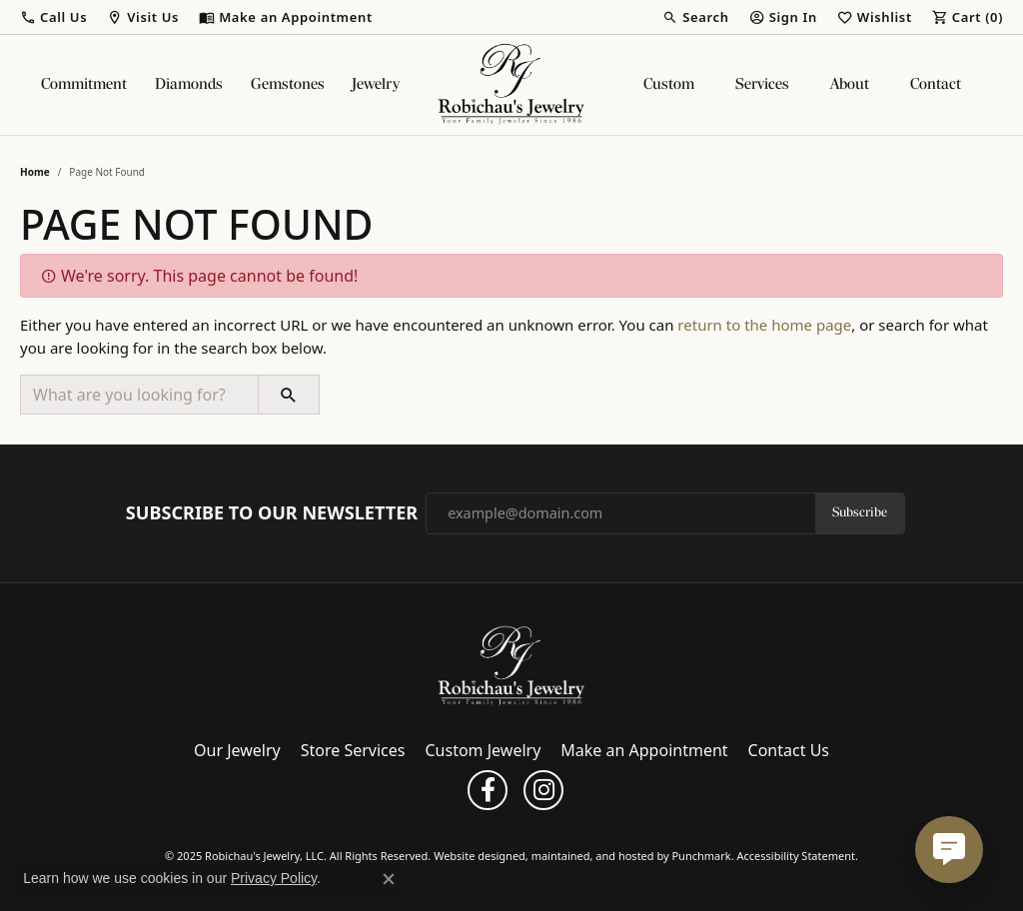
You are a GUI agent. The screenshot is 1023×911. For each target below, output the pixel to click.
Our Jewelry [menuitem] (237, 751)
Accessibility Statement (795, 856)
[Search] (695, 17)
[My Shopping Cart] (967, 17)
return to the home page (764, 325)
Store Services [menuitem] (353, 751)
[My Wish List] (874, 17)
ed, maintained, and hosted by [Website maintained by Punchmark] (592, 856)
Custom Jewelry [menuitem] (483, 751)
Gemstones (288, 85)
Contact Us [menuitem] (788, 751)
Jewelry (376, 85)
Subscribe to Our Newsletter (272, 513)
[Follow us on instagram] (543, 791)
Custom (668, 85)
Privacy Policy (274, 878)
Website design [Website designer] (473, 856)
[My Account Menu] (783, 17)
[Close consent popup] (389, 879)
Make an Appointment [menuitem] (643, 751)
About (849, 85)
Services (762, 85)
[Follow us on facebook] (488, 791)
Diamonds (189, 85)
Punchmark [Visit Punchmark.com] (700, 856)
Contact (935, 85)
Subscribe (859, 512)
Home (35, 172)
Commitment (84, 85)
